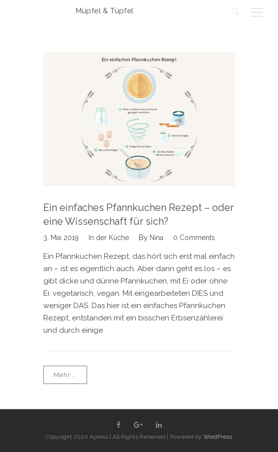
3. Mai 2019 (61, 238)
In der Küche (109, 238)
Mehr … (65, 375)
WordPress (217, 436)
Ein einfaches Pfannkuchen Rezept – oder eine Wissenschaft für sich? (138, 214)
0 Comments (194, 238)
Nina (156, 238)
